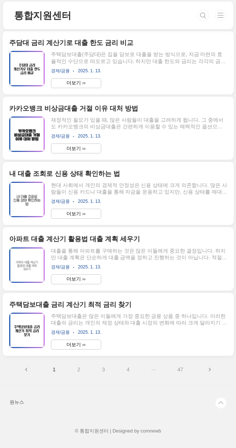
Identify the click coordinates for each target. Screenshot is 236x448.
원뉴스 (17, 402)
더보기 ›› (75, 83)
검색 (203, 15)
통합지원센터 (42, 15)
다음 (209, 369)
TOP (221, 403)
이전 (26, 369)
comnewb (151, 431)
